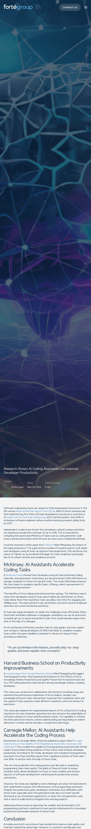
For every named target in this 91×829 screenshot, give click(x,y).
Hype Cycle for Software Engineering (26, 517)
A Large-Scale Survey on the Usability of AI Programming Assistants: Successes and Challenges (43, 743)
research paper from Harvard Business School (29, 673)
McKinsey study (14, 575)
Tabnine (48, 545)
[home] (18, 7)
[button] (85, 7)
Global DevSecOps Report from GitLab (35, 511)
